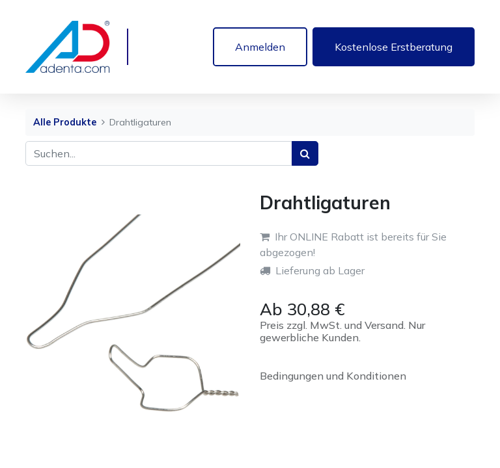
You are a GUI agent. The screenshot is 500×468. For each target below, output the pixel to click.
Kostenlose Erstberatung (393, 46)
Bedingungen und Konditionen (333, 375)
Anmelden (260, 46)
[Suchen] (305, 153)
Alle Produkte (64, 122)
